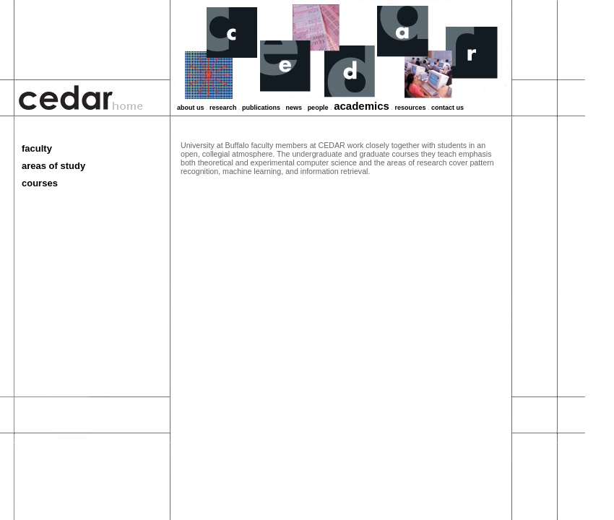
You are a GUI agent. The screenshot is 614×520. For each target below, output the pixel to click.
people (318, 107)
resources (409, 107)
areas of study (53, 165)
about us (190, 107)
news (294, 107)
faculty (37, 148)
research (223, 107)
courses (40, 183)
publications (261, 107)
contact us (447, 107)
